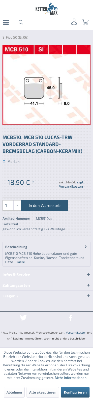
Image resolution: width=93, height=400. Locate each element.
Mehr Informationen (71, 377)
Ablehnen (14, 392)
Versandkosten (76, 332)
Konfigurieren (75, 392)
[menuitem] (7, 22)
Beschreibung (16, 247)
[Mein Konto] (73, 22)
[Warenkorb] (85, 22)
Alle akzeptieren (42, 392)
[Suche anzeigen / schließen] (21, 22)
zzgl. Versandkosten (71, 184)
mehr (20, 262)
